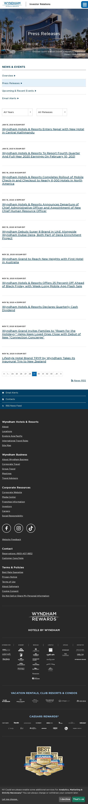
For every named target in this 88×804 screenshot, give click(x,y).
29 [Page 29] (34, 374)
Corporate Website (12, 492)
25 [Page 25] (17, 374)
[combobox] (17, 112)
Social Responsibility (12, 516)
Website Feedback (11, 539)
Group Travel (8, 469)
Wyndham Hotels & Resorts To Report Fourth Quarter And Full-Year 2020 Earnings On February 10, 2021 (41, 155)
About (5, 427)
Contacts (10, 399)
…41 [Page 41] (56, 374)
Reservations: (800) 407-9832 (17, 553)
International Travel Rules (15, 441)
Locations (7, 431)
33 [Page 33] (51, 374)
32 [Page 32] (47, 374)
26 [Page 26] (21, 374)
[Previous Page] (4, 374)
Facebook (6, 528)
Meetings (6, 473)
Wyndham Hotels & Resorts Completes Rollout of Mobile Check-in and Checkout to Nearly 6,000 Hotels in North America (42, 180)
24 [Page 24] (12, 374)
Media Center (9, 497)
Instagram (18, 528)
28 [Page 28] (30, 374)
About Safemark (10, 586)
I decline (65, 799)
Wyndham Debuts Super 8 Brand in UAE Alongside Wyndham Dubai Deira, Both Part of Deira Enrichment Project (41, 235)
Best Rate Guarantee (12, 572)
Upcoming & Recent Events (18, 91)
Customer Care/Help (12, 558)
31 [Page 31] (43, 374)
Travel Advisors (10, 478)
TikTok (30, 528)
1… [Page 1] (8, 374)
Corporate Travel (11, 464)
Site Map (6, 445)
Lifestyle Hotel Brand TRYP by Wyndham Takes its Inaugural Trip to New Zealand (38, 359)
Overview (7, 75)
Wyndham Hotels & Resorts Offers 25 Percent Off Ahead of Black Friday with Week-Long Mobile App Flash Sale (43, 284)
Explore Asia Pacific (12, 436)
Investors (7, 506)
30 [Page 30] (39, 374)
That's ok (78, 799)
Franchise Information (13, 502)
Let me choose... (10, 799)
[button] (84, 4)
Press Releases (11, 83)
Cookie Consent (10, 591)
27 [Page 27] (26, 374)
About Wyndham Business (15, 459)
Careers (6, 511)
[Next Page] (61, 374)
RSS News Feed (14, 406)
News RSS (78, 380)
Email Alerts (9, 98)
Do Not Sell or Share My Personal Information (25, 596)
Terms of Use (8, 582)
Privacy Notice (9, 577)
